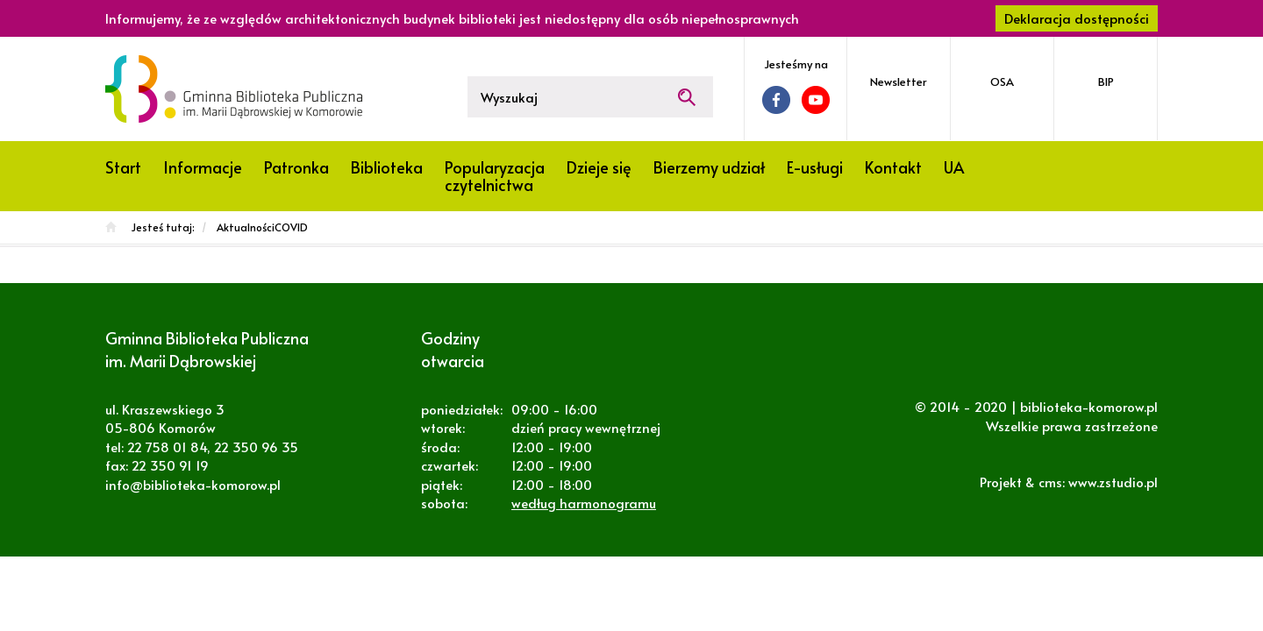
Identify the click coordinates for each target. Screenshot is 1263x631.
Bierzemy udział (709, 167)
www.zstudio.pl (1113, 481)
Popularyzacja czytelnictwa (495, 175)
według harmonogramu (583, 502)
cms (1050, 481)
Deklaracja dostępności (1076, 18)
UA (954, 167)
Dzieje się (599, 167)
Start (123, 167)
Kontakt (893, 167)
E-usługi (815, 167)
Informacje (202, 167)
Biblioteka (387, 167)
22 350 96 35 (256, 446)
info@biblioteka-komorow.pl (193, 484)
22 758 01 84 (167, 446)
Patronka (296, 167)
